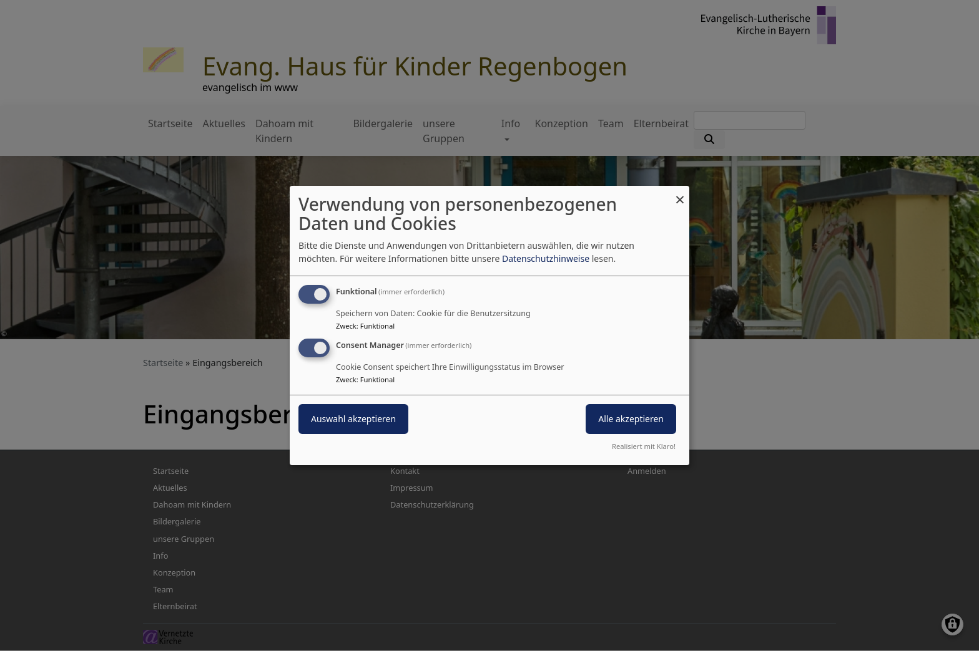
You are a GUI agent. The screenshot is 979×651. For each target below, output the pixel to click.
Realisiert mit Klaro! (644, 446)
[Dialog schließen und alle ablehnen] (680, 193)
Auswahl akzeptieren (353, 419)
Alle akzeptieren (631, 419)
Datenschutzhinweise (545, 258)
